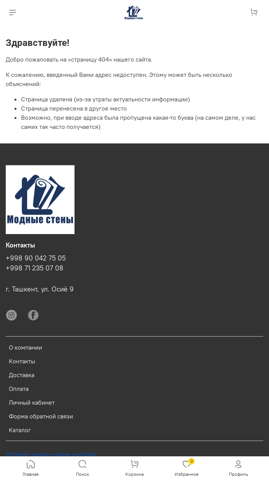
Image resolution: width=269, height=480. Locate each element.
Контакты (22, 361)
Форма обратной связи (41, 416)
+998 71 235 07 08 (34, 268)
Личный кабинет (32, 402)
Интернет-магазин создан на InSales (51, 454)
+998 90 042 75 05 (36, 258)
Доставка (21, 375)
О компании (25, 347)
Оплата (19, 388)
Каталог (20, 430)
